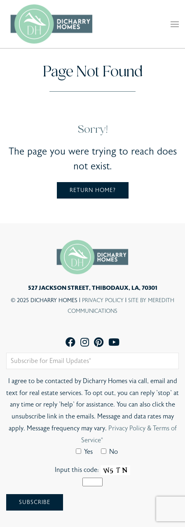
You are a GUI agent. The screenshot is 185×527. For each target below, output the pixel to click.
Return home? (93, 190)
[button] (175, 24)
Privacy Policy (103, 300)
